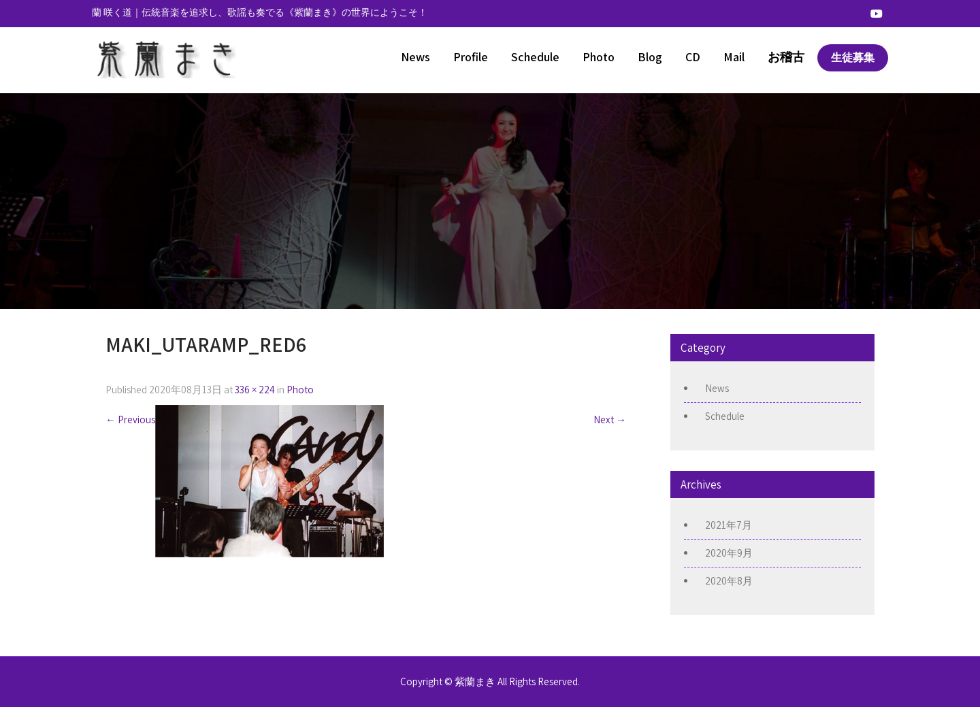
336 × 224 (255, 389)
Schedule (535, 57)
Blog (650, 57)
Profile (470, 57)
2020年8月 (729, 580)
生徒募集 (853, 57)
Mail (734, 57)
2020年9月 (729, 552)
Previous (130, 419)
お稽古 (786, 57)
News (415, 57)
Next (609, 419)
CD (692, 57)
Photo (599, 57)
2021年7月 (728, 525)
